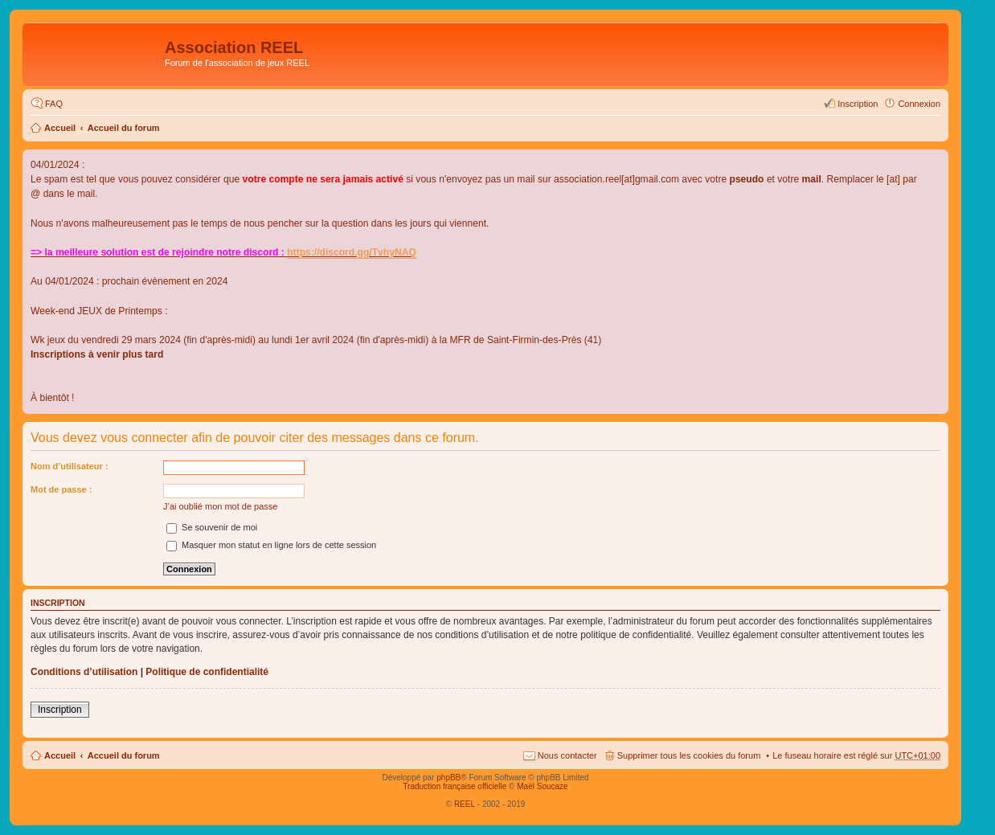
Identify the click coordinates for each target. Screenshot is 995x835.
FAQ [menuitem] (54, 103)
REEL (464, 804)
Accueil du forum (124, 128)
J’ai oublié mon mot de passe (220, 506)
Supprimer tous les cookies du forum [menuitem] (689, 755)
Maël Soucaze (542, 786)
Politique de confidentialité (206, 671)
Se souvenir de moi (211, 527)
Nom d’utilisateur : (70, 466)
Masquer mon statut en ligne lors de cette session (271, 545)
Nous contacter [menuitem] (567, 755)
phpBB (448, 777)
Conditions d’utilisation (84, 671)
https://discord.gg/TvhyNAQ (351, 252)
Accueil (60, 128)
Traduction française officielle (454, 786)
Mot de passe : (61, 489)
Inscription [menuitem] (857, 103)
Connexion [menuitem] (919, 103)
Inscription (60, 709)
